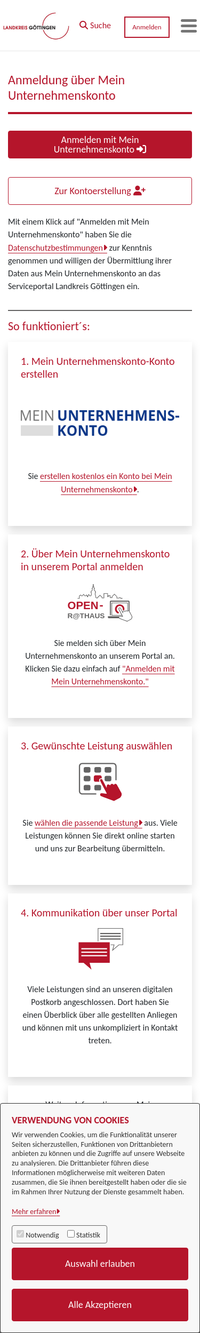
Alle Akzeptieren (100, 1305)
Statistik (88, 1235)
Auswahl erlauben (100, 1264)
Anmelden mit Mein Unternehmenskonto (100, 144)
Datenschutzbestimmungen (55, 248)
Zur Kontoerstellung (100, 191)
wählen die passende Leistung (86, 823)
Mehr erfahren (34, 1211)
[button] (95, 23)
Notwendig (42, 1235)
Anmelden (146, 27)
